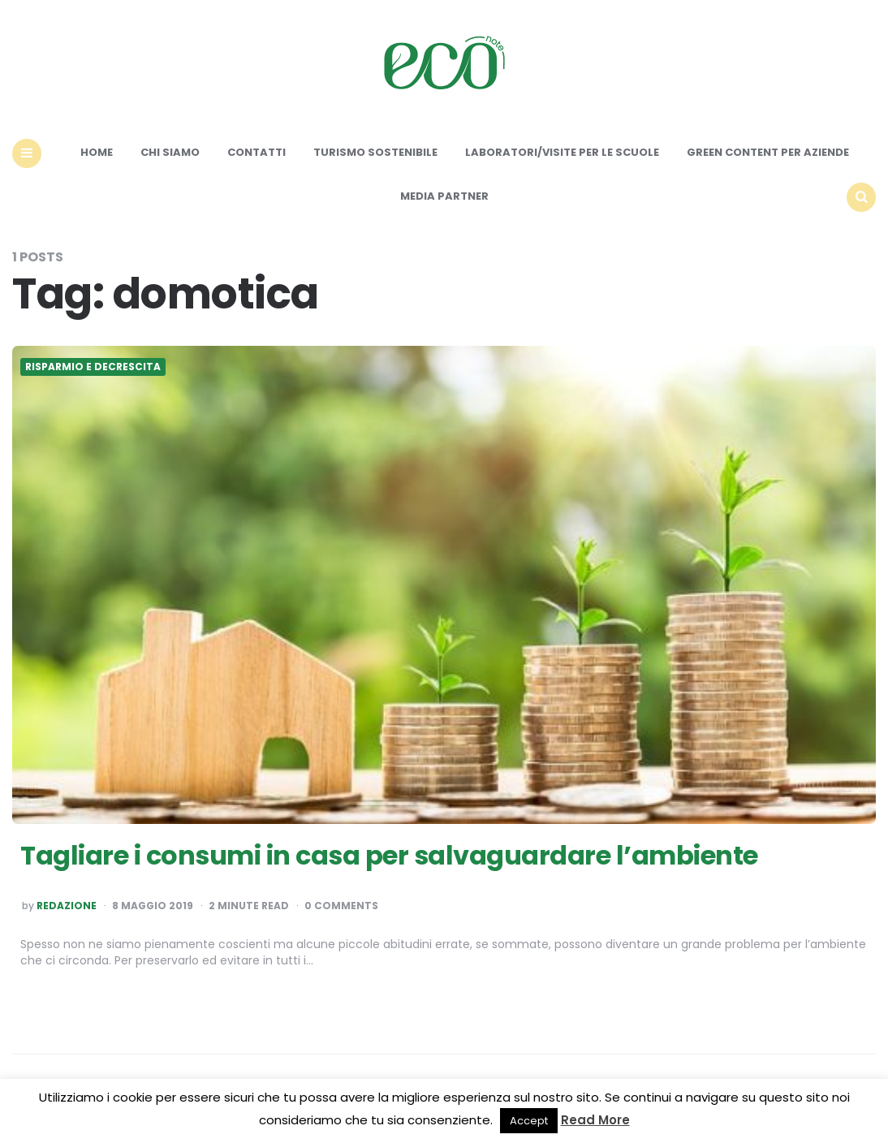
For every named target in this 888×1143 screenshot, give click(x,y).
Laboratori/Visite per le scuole (562, 152)
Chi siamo (170, 152)
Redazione (67, 906)
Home (96, 152)
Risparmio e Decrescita (93, 367)
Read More (595, 1119)
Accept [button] (529, 1120)
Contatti (256, 152)
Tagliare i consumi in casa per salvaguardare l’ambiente (389, 855)
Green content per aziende (768, 152)
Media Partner (444, 196)
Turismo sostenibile (375, 152)
